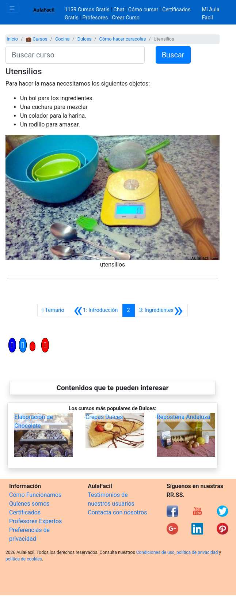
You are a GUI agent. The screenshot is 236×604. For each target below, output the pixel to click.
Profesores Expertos (35, 521)
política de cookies (23, 559)
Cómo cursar (143, 10)
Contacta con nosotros (117, 512)
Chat (118, 10)
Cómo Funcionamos (35, 494)
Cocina (62, 39)
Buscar (173, 54)
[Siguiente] (161, 310)
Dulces (84, 39)
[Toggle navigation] (12, 8)
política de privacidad (197, 552)
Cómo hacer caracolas (122, 39)
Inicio (12, 39)
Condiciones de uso (155, 552)
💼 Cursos (36, 39)
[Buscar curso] (75, 55)
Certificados (25, 512)
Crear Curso (126, 18)
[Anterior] (96, 310)
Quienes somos (29, 503)
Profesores (95, 18)
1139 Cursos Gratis (88, 10)
